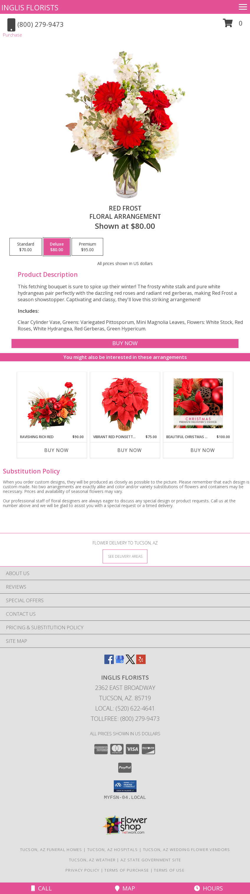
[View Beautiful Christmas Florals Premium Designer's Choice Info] (198, 403)
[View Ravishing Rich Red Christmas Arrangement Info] (52, 403)
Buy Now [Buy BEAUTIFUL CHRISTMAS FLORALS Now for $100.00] (202, 450)
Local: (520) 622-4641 (125, 708)
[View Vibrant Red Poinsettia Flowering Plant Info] (125, 403)
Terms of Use (169, 870)
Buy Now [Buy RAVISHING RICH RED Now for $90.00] (56, 450)
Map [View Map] (125, 888)
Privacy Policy (82, 870)
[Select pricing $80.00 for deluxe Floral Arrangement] (57, 246)
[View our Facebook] (109, 662)
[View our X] (130, 662)
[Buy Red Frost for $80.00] (125, 343)
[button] (233, 25)
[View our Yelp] (141, 662)
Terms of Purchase (126, 870)
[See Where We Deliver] (125, 556)
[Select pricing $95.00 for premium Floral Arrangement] (87, 246)
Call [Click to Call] (41, 888)
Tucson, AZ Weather (92, 859)
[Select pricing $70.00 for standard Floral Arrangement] (26, 246)
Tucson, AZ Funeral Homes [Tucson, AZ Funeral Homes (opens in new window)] (51, 849)
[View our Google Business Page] (119, 662)
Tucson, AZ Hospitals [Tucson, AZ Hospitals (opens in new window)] (112, 849)
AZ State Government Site (151, 859)
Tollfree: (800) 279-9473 (125, 719)
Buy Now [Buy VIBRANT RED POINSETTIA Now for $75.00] (129, 450)
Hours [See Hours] (208, 888)
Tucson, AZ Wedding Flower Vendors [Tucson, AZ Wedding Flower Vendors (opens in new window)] (186, 849)
